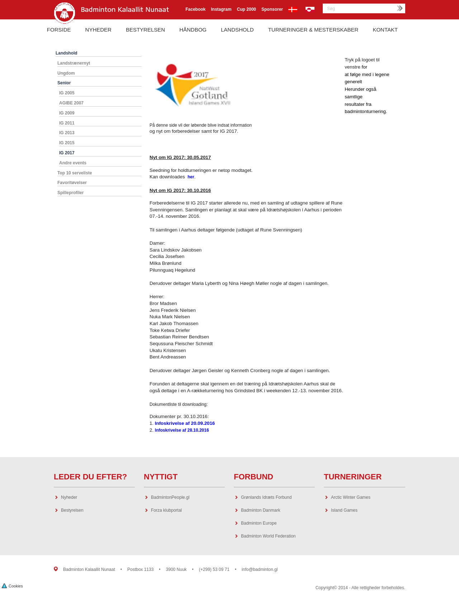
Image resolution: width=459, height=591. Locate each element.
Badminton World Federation (268, 536)
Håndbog (193, 30)
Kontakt (385, 30)
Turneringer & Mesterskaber (313, 30)
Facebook (195, 9)
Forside (59, 30)
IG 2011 (67, 123)
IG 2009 (67, 113)
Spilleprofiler (70, 192)
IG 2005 (67, 92)
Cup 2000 (246, 9)
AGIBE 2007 (71, 102)
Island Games (344, 510)
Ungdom (66, 73)
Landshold (237, 30)
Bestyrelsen (145, 30)
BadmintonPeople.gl (170, 497)
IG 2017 (67, 152)
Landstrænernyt (73, 63)
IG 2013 (67, 132)
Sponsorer (272, 9)
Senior (64, 82)
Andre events (72, 162)
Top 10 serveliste (74, 172)
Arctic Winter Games (350, 497)
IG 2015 (67, 142)
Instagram (221, 9)
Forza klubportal (166, 510)
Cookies (12, 585)
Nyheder (98, 30)
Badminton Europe (258, 523)
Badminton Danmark (260, 510)
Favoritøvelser (72, 182)
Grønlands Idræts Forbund (266, 497)
